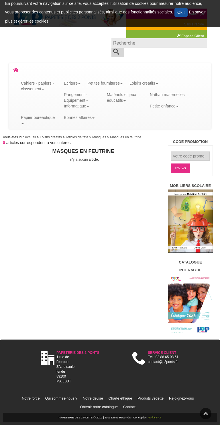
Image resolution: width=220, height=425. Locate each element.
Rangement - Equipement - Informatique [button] (76, 100)
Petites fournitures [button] (105, 83)
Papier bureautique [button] (38, 119)
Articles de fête (77, 137)
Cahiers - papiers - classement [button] (37, 86)
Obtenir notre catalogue (99, 407)
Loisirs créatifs (51, 137)
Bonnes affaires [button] (79, 117)
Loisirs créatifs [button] (143, 83)
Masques (99, 137)
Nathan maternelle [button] (167, 94)
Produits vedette (151, 398)
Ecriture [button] (72, 83)
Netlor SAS (154, 417)
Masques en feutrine (125, 137)
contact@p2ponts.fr (163, 362)
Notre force (31, 398)
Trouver (180, 168)
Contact (129, 407)
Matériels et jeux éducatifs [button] (121, 97)
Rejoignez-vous (181, 398)
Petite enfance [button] (164, 106)
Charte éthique (120, 398)
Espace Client (190, 36)
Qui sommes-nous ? (61, 398)
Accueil (31, 137)
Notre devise (93, 398)
